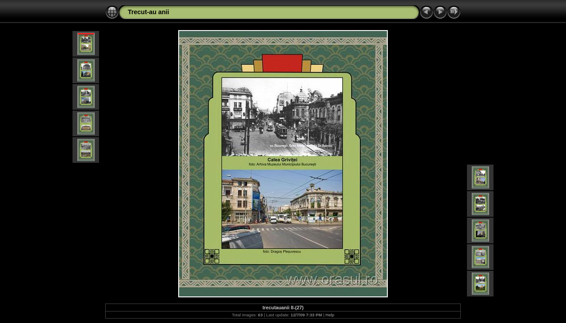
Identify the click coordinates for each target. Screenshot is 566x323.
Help (329, 314)
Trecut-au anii (148, 11)
